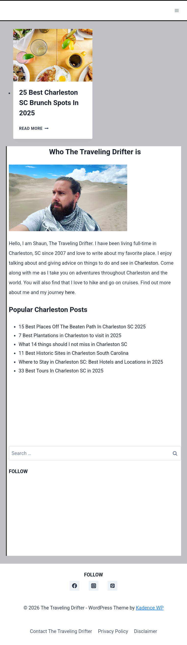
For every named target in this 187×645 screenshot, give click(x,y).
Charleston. (147, 263)
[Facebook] (74, 586)
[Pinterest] (112, 586)
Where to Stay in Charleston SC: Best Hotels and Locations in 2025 (91, 362)
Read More (34, 128)
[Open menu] (176, 10)
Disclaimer (145, 631)
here (70, 292)
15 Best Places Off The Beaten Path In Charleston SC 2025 (82, 327)
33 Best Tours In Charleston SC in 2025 (61, 371)
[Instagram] (94, 586)
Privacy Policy (113, 631)
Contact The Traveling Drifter (61, 631)
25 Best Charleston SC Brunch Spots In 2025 (49, 102)
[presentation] (52, 55)
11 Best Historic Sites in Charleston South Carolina (73, 353)
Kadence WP (150, 608)
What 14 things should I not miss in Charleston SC (73, 344)
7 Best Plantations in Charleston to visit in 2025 (70, 335)
